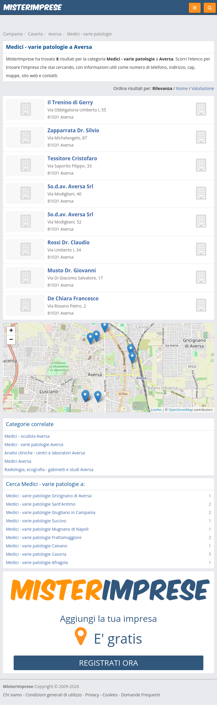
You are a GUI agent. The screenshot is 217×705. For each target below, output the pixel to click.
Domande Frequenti (140, 695)
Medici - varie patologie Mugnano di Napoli (47, 529)
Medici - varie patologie (89, 34)
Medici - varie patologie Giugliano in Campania (50, 512)
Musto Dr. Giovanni (71, 270)
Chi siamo (12, 695)
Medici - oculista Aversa (27, 436)
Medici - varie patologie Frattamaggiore (43, 537)
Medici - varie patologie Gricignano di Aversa (48, 496)
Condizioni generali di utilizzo (54, 695)
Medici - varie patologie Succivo (36, 521)
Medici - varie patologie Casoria (36, 554)
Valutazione (202, 88)
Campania (13, 34)
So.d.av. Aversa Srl (70, 186)
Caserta (35, 34)
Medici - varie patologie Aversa (33, 444)
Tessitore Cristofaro (72, 158)
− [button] (11, 340)
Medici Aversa (17, 461)
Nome (182, 88)
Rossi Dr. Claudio (68, 242)
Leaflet (156, 409)
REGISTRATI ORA (108, 662)
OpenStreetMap (181, 409)
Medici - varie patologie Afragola (37, 562)
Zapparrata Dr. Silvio (73, 130)
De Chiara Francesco (73, 298)
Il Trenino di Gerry (70, 102)
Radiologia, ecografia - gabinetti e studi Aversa (48, 469)
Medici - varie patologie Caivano (36, 546)
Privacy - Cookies (101, 695)
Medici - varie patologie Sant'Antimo (40, 504)
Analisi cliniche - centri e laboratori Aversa (44, 453)
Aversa (54, 34)
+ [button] (11, 331)
